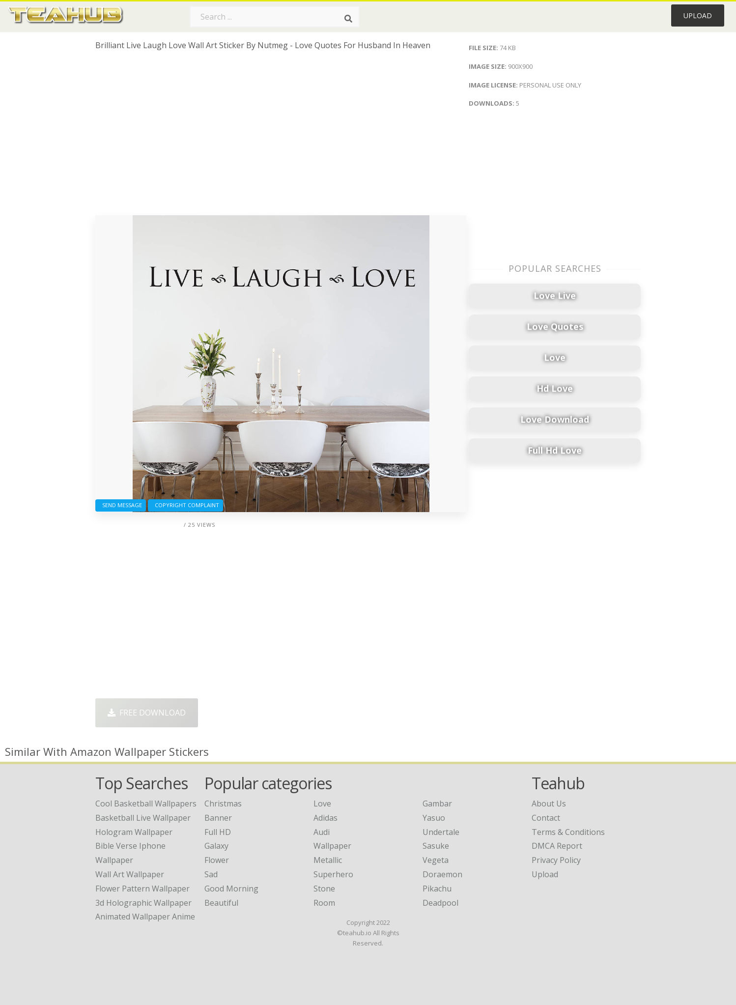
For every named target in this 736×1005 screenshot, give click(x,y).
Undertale (441, 832)
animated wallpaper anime (145, 916)
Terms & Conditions (568, 832)
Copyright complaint (185, 505)
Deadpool (440, 902)
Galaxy (216, 845)
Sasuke (436, 845)
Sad (211, 874)
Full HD (217, 832)
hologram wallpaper (133, 832)
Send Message (120, 505)
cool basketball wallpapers (146, 803)
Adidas (325, 817)
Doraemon (442, 874)
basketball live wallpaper (143, 817)
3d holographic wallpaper (143, 902)
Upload (697, 15)
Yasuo (434, 817)
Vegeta (436, 860)
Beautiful (221, 902)
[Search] (348, 18)
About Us (549, 803)
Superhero (333, 874)
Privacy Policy (556, 860)
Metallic (327, 860)
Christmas (223, 803)
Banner (218, 817)
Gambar (437, 803)
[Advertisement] (280, 136)
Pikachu (437, 888)
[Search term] (275, 17)
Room (324, 902)
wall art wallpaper (129, 874)
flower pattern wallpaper (142, 888)
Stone (324, 888)
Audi (321, 832)
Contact (546, 817)
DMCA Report (557, 845)
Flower (216, 860)
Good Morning (231, 888)
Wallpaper (332, 845)
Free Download (147, 712)
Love (322, 803)
